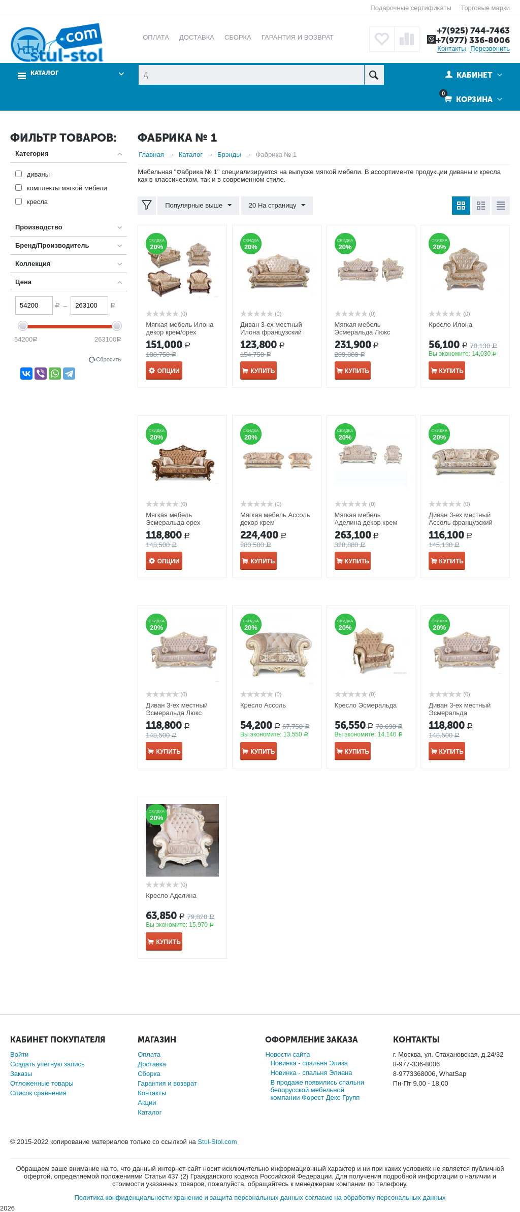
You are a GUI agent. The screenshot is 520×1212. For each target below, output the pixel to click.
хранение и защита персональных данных (238, 1197)
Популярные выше (198, 205)
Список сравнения (38, 1093)
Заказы (21, 1074)
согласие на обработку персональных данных (375, 1197)
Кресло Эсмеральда (366, 705)
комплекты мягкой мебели (67, 188)
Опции (168, 371)
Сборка (149, 1074)
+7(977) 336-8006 (473, 40)
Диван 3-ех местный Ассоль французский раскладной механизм (462, 522)
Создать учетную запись (47, 1064)
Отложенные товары (42, 1083)
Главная (151, 154)
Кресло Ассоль (263, 705)
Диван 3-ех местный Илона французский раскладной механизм (274, 332)
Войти (19, 1054)
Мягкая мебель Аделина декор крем (366, 518)
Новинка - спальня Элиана (311, 1072)
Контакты (451, 48)
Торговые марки (485, 8)
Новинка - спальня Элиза (309, 1063)
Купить (262, 371)
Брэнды (229, 154)
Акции (147, 1102)
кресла (37, 202)
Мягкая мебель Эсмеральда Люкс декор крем (363, 332)
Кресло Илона (450, 324)
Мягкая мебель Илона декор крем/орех (179, 328)
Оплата (149, 1054)
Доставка (152, 1064)
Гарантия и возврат (167, 1083)
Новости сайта (287, 1054)
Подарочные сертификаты (410, 8)
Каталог (44, 73)
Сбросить (108, 359)
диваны (38, 174)
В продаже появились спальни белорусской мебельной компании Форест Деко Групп (317, 1090)
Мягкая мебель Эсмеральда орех (173, 518)
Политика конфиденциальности (123, 1197)
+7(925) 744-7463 (473, 30)
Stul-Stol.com (217, 1142)
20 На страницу (277, 205)
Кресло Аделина (171, 895)
